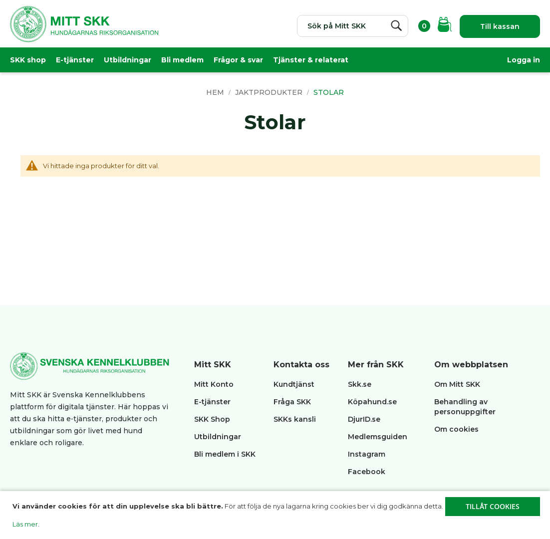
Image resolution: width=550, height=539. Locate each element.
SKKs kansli (295, 419)
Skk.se (359, 384)
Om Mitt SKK (457, 384)
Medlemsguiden (378, 436)
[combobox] (352, 26)
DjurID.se (364, 419)
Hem (216, 92)
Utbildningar (127, 59)
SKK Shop (212, 419)
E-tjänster (75, 59)
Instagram (366, 454)
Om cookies (456, 429)
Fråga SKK (292, 401)
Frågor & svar (238, 59)
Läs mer (25, 524)
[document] (276, 515)
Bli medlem (182, 59)
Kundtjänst (294, 384)
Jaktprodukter (269, 92)
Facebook (366, 471)
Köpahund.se (372, 401)
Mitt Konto (214, 384)
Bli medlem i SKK (225, 454)
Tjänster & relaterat (310, 59)
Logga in (523, 59)
